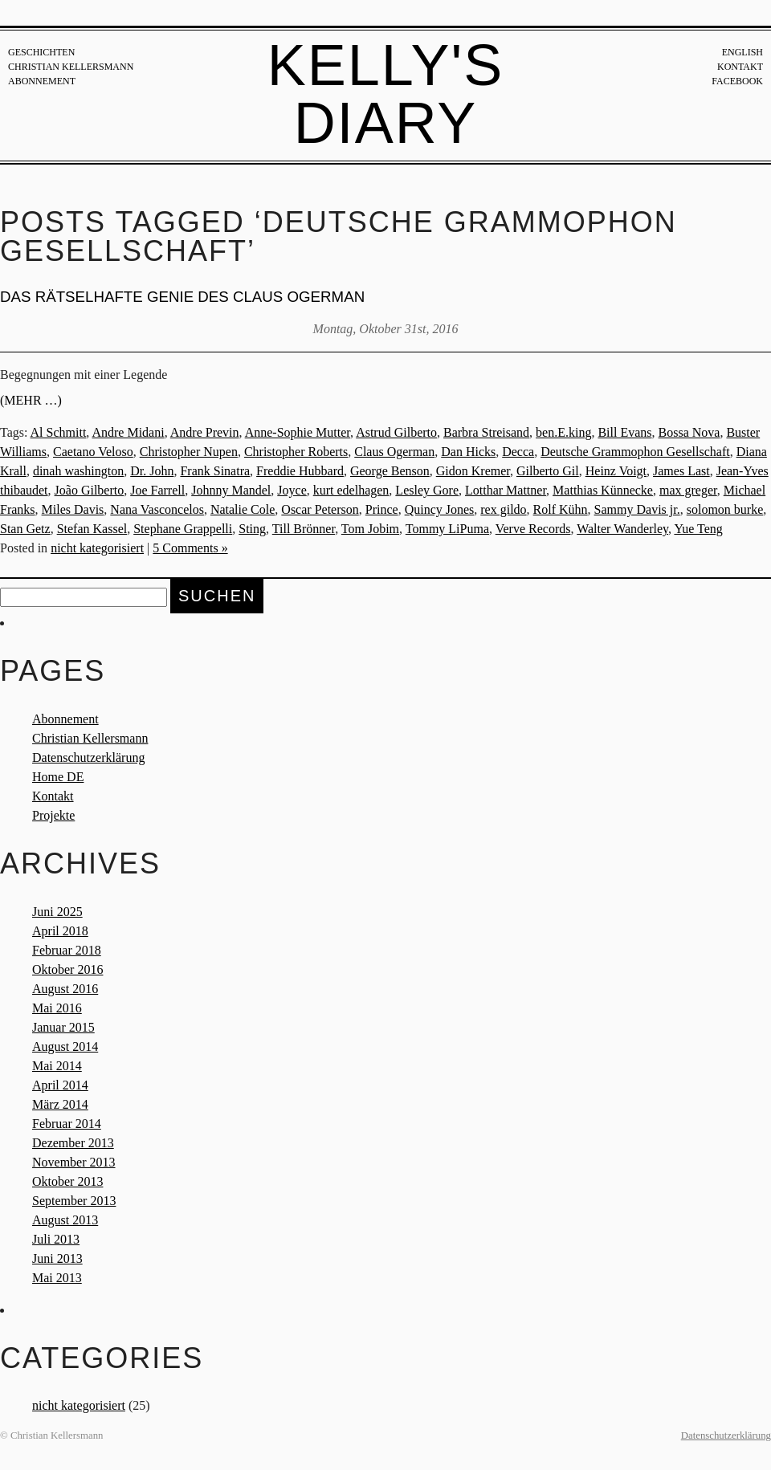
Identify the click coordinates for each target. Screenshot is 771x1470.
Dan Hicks (468, 451)
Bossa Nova (689, 432)
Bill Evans (624, 432)
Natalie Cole (242, 509)
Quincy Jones (440, 509)
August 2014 (65, 1046)
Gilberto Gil (547, 471)
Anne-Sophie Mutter (297, 432)
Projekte (53, 815)
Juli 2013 (56, 1239)
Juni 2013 (57, 1258)
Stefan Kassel (92, 528)
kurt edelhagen (351, 490)
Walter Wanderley (622, 528)
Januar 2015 (63, 1027)
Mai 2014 (57, 1066)
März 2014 (60, 1104)
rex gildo (503, 509)
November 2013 (74, 1162)
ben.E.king (563, 432)
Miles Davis (73, 509)
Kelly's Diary (385, 94)
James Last (681, 471)
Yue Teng (698, 528)
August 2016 (65, 989)
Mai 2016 (57, 1008)
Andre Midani (128, 432)
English (742, 52)
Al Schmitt (59, 432)
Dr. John (151, 471)
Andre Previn (204, 432)
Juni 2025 (57, 911)
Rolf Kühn (560, 509)
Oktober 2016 (67, 969)
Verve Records (533, 528)
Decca (518, 451)
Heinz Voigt (616, 471)
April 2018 (60, 931)
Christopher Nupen (189, 451)
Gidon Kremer (473, 471)
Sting (252, 528)
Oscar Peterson (319, 509)
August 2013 (65, 1220)
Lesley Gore (427, 490)
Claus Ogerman (394, 451)
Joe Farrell (157, 490)
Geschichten (41, 52)
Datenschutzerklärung (88, 757)
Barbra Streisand (486, 432)
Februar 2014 (66, 1123)
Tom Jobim (370, 528)
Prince (381, 509)
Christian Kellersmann (70, 66)
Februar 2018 (66, 950)
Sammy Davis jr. (637, 509)
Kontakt (740, 66)
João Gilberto (89, 490)
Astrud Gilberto (396, 432)
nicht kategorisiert (97, 548)
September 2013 (74, 1200)
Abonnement (41, 81)
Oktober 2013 (67, 1181)
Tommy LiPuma (447, 528)
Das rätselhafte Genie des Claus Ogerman (182, 296)
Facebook (737, 81)
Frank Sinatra (215, 471)
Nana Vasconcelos (157, 509)
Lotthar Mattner (505, 490)
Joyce (291, 490)
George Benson (390, 471)
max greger (688, 490)
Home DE (58, 777)
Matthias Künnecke (603, 490)
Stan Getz (25, 528)
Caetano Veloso (93, 451)
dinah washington (78, 471)
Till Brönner (303, 528)
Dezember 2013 (73, 1143)
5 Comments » (190, 548)
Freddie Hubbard (300, 471)
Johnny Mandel (231, 490)
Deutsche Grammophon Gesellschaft (635, 451)
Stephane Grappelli (182, 528)
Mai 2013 (57, 1278)
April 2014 (60, 1085)
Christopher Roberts (296, 451)
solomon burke (725, 509)
